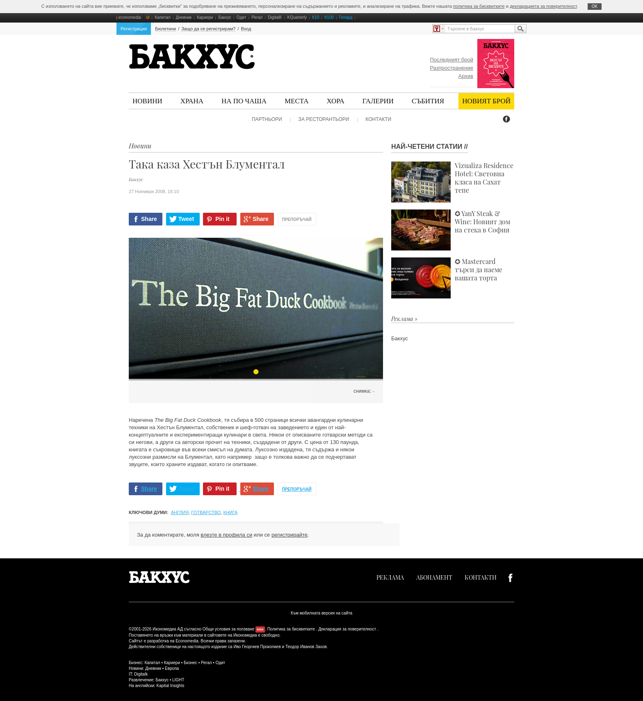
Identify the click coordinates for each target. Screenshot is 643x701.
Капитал (162, 17)
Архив (465, 76)
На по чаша (244, 100)
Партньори (267, 119)
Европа (172, 668)
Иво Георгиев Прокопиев (256, 646)
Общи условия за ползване (229, 629)
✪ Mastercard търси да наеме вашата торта (446, 277)
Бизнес (190, 662)
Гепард (345, 17)
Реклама (390, 577)
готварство (206, 512)
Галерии (378, 100)
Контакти (378, 119)
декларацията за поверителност (543, 6)
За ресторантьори (324, 119)
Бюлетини (165, 28)
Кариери (205, 17)
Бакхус (224, 17)
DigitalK (275, 17)
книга (230, 512)
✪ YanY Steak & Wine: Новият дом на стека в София (450, 229)
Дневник (184, 17)
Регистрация (134, 28)
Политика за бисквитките (291, 629)
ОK (594, 6)
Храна (191, 100)
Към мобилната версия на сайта (321, 613)
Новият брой (486, 100)
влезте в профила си (226, 535)
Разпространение (451, 68)
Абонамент (434, 577)
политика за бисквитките (479, 6)
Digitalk (141, 674)
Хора (335, 100)
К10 (315, 17)
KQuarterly (297, 17)
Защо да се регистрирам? (208, 28)
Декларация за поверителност (347, 629)
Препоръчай (297, 219)
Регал (256, 17)
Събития (428, 100)
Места (297, 100)
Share (149, 219)
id (147, 17)
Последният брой (451, 60)
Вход (246, 28)
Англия (180, 512)
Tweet (186, 219)
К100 (329, 17)
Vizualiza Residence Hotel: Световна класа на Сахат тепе (452, 182)
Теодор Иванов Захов (306, 646)
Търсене (520, 29)
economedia (130, 17)
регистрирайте (289, 535)
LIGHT (178, 680)
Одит (241, 17)
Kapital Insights (171, 685)
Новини (147, 100)
